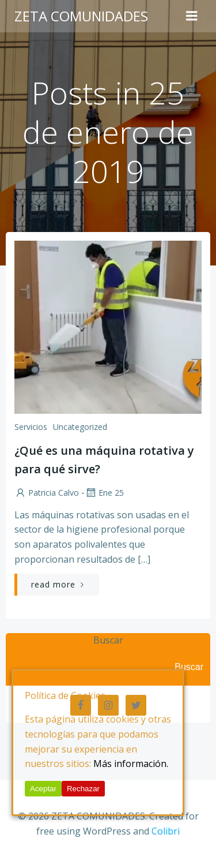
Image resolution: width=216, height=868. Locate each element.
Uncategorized (80, 426)
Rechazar (83, 788)
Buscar (108, 640)
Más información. (130, 763)
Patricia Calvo (46, 492)
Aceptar (43, 788)
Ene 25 (104, 492)
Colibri (165, 831)
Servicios (30, 426)
